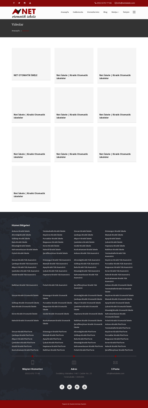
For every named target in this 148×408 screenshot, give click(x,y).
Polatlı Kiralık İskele (20, 253)
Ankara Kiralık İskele (21, 231)
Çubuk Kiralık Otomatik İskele (118, 306)
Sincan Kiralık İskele (82, 231)
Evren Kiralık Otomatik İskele (24, 314)
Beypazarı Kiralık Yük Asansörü (119, 267)
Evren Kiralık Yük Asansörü (117, 271)
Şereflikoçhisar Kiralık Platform (119, 350)
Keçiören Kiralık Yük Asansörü (118, 260)
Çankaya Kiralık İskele (83, 235)
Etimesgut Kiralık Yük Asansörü (57, 260)
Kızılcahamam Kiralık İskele (86, 249)
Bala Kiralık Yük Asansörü (85, 267)
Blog (105, 12)
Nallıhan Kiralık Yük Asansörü (25, 285)
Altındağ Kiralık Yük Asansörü (87, 260)
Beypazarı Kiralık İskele (53, 242)
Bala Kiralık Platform (83, 339)
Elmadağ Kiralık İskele (21, 246)
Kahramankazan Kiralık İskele (25, 249)
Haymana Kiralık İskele (115, 246)
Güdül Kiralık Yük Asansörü (24, 274)
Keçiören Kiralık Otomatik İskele (119, 295)
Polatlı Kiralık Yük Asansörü (55, 285)
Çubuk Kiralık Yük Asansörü (55, 271)
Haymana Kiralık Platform (54, 346)
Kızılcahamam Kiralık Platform (25, 350)
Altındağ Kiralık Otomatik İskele (88, 295)
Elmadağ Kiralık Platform (85, 342)
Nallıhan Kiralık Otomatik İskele (88, 320)
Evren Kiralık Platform (114, 342)
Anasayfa (65, 12)
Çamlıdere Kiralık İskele (84, 242)
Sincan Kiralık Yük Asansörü (24, 260)
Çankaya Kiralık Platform (23, 335)
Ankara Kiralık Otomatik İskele (118, 285)
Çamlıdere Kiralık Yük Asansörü (25, 271)
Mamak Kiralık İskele (114, 235)
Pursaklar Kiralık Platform (116, 335)
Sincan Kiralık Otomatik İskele (25, 295)
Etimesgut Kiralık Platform (55, 331)
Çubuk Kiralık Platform (53, 342)
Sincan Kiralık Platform (22, 331)
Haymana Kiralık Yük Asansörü (56, 274)
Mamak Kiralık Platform (53, 335)
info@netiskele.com (126, 3)
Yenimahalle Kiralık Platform (117, 328)
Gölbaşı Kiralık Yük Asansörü (86, 263)
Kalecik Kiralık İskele (52, 249)
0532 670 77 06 (104, 3)
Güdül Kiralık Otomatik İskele (56, 314)
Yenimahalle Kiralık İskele (54, 231)
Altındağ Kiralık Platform (85, 331)
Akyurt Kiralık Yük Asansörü (24, 267)
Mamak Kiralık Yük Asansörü (55, 263)
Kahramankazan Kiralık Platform (88, 346)
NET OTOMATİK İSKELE (25, 75)
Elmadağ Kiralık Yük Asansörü (87, 271)
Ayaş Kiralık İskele (113, 238)
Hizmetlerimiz (93, 12)
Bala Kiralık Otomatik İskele (24, 306)
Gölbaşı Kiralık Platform (84, 335)
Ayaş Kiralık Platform (52, 339)
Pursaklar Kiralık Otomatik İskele (57, 303)
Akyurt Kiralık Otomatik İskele (87, 303)
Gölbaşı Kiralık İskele (21, 238)
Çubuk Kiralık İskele (113, 242)
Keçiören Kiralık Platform (116, 331)
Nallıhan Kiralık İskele (114, 249)
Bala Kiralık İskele (19, 242)
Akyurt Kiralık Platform (22, 339)
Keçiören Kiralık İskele (52, 235)
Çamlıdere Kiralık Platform (23, 342)
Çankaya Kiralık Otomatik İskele (88, 299)
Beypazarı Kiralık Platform (116, 339)
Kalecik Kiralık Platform (115, 346)
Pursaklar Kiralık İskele (53, 238)
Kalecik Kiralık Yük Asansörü (117, 274)
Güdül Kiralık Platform (22, 346)
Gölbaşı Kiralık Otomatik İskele (25, 303)
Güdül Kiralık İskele (82, 246)
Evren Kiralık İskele (51, 246)
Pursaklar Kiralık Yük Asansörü (118, 263)
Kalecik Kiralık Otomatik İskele (25, 320)
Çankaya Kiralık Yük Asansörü (25, 263)
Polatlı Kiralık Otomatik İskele (118, 320)
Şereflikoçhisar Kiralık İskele (55, 253)
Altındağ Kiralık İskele (21, 235)
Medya (115, 12)
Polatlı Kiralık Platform (84, 350)
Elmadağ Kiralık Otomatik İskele (119, 310)
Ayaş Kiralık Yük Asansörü (54, 267)
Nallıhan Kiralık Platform (54, 350)
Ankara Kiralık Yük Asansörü (86, 253)
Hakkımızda (78, 12)
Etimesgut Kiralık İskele (115, 231)
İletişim (126, 12)
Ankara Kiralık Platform (115, 324)
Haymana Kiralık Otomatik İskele (88, 314)
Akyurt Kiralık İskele (83, 238)
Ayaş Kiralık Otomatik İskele (117, 303)
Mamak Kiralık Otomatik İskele (118, 299)
